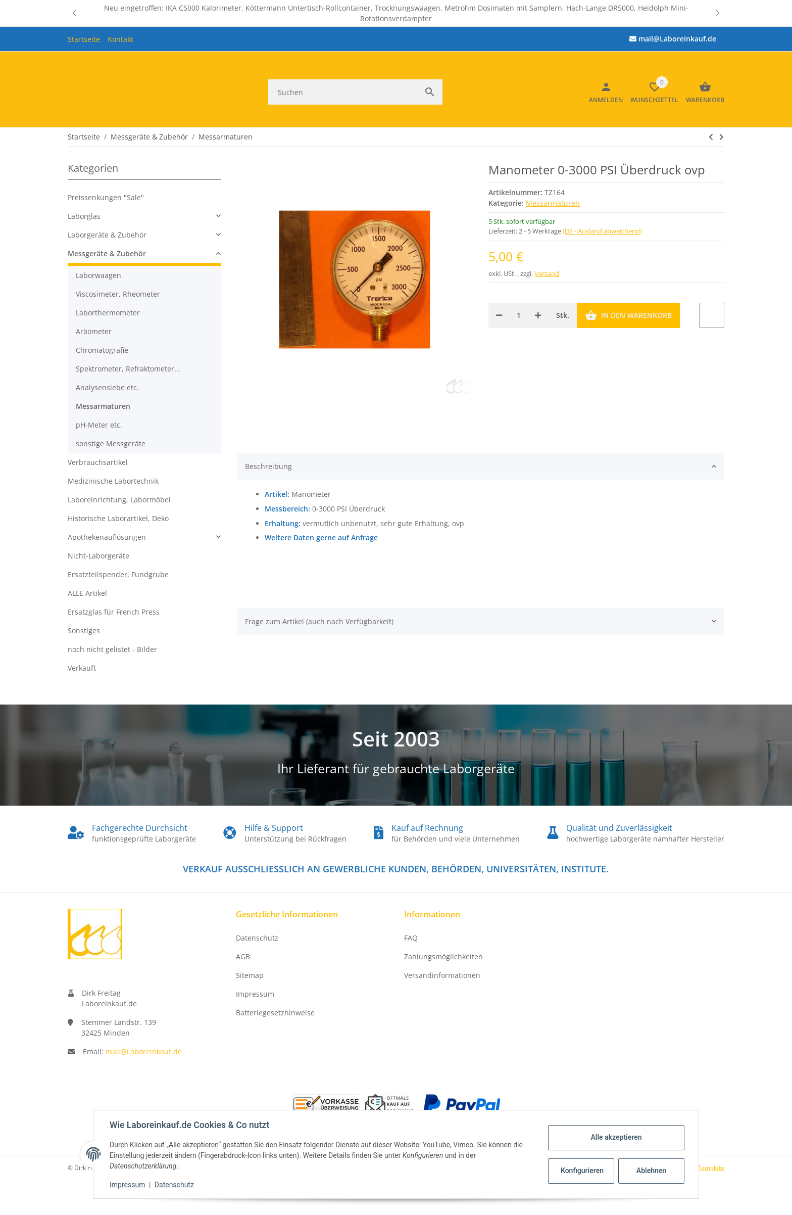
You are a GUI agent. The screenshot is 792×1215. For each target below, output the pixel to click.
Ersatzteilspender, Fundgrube (118, 574)
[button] (75, 13)
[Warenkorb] (701, 92)
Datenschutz (257, 938)
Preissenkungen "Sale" (106, 197)
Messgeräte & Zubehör (107, 253)
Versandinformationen (442, 975)
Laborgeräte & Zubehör (107, 235)
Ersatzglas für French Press (114, 612)
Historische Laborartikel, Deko (118, 518)
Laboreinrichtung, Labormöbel (119, 499)
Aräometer (94, 331)
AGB (243, 956)
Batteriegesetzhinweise (275, 1012)
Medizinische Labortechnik (113, 481)
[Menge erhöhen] (538, 315)
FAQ (411, 938)
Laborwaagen (98, 275)
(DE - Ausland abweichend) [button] (602, 231)
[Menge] (518, 315)
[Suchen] (342, 92)
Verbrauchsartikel (98, 462)
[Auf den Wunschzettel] (711, 315)
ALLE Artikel (87, 593)
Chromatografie (102, 350)
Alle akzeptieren (615, 1137)
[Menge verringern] (499, 315)
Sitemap (250, 975)
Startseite (84, 39)
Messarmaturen (553, 202)
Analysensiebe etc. (107, 387)
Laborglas (84, 216)
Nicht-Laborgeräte (98, 555)
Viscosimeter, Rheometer (118, 294)
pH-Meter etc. (99, 425)
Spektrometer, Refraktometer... (128, 368)
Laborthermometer (108, 312)
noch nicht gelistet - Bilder (112, 649)
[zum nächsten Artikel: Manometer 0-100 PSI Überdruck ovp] (711, 136)
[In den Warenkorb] (628, 315)
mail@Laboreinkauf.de (144, 1051)
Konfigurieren (582, 1170)
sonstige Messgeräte (110, 443)
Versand (546, 272)
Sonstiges (84, 630)
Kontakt (120, 39)
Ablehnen (651, 1170)
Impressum (255, 994)
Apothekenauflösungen (107, 537)
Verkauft (82, 668)
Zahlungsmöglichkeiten (443, 956)
